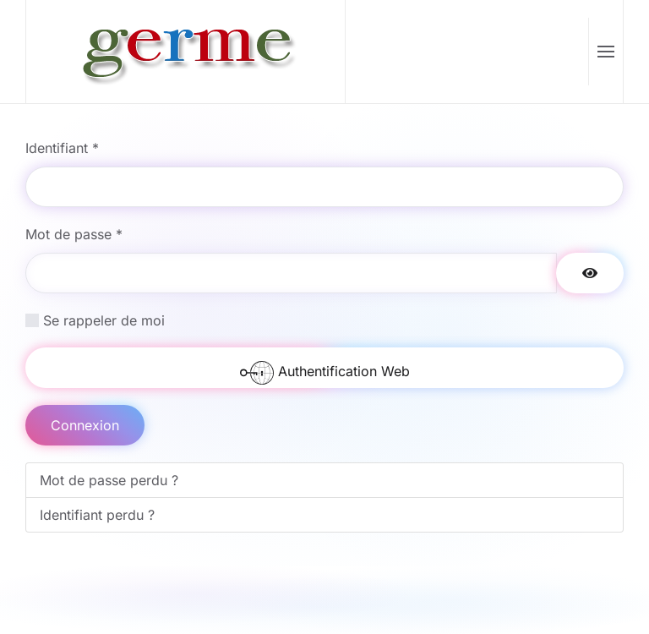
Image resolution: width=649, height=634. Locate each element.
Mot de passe (74, 234)
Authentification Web (325, 372)
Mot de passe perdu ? (109, 480)
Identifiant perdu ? (97, 514)
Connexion (85, 425)
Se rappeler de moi (104, 320)
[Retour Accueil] (186, 51)
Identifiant (62, 147)
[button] (605, 51)
